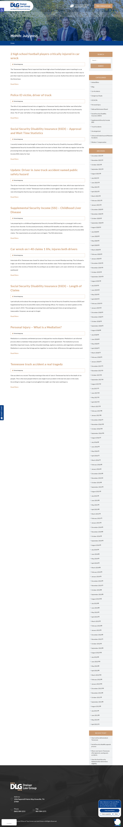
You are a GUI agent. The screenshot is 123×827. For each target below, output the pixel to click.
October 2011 (95, 697)
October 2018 (95, 321)
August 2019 (95, 281)
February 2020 (95, 254)
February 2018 (95, 357)
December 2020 (96, 209)
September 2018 (96, 326)
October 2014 (95, 536)
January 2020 (95, 259)
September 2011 (96, 702)
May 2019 (94, 294)
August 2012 (95, 653)
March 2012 (95, 675)
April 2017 (94, 402)
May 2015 (94, 505)
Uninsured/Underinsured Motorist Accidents (101, 137)
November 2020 (96, 214)
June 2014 (94, 554)
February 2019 (95, 303)
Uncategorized (95, 131)
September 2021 (96, 169)
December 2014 (96, 527)
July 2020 (94, 232)
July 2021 (94, 178)
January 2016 (95, 469)
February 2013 (95, 626)
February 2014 (95, 572)
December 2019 (96, 263)
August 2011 (95, 706)
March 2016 (95, 460)
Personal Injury (96, 105)
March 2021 (95, 196)
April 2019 (94, 299)
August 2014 (95, 545)
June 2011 (94, 715)
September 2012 (96, 648)
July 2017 (94, 388)
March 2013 (95, 621)
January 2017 (95, 415)
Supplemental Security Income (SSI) (100, 121)
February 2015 (95, 518)
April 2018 (94, 348)
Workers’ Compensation (98, 142)
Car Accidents (95, 91)
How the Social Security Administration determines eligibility (99, 761)
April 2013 (94, 617)
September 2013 (96, 594)
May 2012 (94, 666)
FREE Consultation (103, 6)
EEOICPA (94, 100)
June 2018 (94, 339)
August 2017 (95, 384)
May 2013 (94, 612)
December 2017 (96, 366)
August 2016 (95, 438)
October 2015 (95, 482)
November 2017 (96, 370)
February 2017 (95, 411)
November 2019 (96, 268)
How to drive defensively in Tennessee (99, 739)
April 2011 (94, 724)
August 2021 (95, 174)
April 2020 (94, 245)
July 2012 (94, 657)
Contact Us (108, 14)
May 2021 (94, 187)
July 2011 (94, 711)
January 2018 (95, 362)
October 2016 (95, 429)
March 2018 (95, 353)
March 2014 (95, 567)
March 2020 (95, 250)
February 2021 (95, 200)
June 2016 (94, 447)
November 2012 (96, 639)
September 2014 (96, 541)
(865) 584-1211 (19, 811)
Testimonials (77, 14)
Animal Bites (95, 82)
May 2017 (94, 397)
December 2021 (96, 156)
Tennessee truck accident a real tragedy (37, 364)
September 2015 (96, 487)
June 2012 (94, 661)
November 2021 (96, 160)
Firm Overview (24, 14)
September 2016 (96, 433)
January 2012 (95, 684)
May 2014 (94, 559)
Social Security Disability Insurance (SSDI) (98, 115)
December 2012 (96, 635)
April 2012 (94, 670)
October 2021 (95, 165)
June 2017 (94, 393)
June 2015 (94, 500)
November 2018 (96, 317)
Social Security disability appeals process (101, 745)
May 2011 (94, 720)
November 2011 (96, 693)
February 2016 (95, 464)
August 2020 (95, 227)
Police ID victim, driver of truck (31, 95)
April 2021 (94, 191)
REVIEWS (65, 14)
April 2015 (94, 509)
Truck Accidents (96, 127)
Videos (89, 14)
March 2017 (95, 406)
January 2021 (95, 205)
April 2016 (94, 456)
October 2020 (95, 218)
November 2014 (96, 532)
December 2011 (96, 688)
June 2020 (94, 236)
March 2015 (95, 514)
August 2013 (95, 599)
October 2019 (95, 272)
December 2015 (96, 473)
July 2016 (94, 442)
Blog (98, 14)
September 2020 (96, 223)
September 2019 (96, 276)
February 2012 (95, 679)
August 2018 (95, 330)
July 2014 (94, 550)
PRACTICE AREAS (52, 14)
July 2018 (94, 335)
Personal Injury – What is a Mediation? (36, 327)
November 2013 (96, 585)
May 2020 (94, 241)
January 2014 (95, 576)
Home (13, 14)
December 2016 (96, 420)
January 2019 (95, 308)
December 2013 (96, 581)
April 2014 (94, 563)
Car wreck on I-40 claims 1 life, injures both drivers (44, 249)
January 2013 (95, 630)
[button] (2, 10)
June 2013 (94, 608)
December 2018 (96, 312)
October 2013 (95, 590)
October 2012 (95, 644)
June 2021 (94, 182)
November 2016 (96, 424)
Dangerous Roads (96, 96)
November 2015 (96, 478)
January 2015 (95, 523)
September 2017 (96, 379)
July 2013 (94, 603)
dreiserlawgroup (18, 64)
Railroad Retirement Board (99, 109)
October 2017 (95, 375)
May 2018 (94, 344)
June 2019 (94, 290)
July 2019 (94, 285)
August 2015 (95, 491)
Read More (14, 84)
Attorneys (38, 14)
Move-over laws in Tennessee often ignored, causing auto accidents (100, 753)
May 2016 (94, 451)
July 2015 (94, 496)
